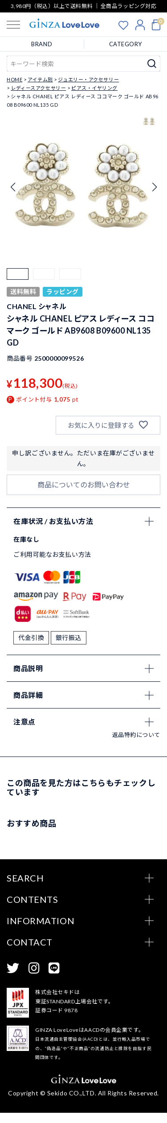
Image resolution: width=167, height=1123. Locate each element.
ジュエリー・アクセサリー (88, 79)
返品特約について (136, 745)
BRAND (41, 44)
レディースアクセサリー (38, 88)
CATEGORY (125, 44)
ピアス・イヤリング (94, 88)
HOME (14, 79)
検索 (152, 63)
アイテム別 (40, 79)
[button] (18, 279)
